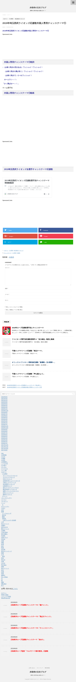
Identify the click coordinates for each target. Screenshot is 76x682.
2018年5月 (4, 436)
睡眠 (3, 517)
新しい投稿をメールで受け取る (14, 309)
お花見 (3, 460)
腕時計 (3, 575)
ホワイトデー (5, 506)
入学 (2, 522)
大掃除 (3, 530)
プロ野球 (11, 250)
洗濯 (2, 561)
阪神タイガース (7, 494)
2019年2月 (4, 422)
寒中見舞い (4, 534)
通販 (2, 582)
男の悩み (3, 565)
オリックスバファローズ (10, 475)
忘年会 (3, 539)
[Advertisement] (38, 46)
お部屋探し (4, 462)
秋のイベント (5, 568)
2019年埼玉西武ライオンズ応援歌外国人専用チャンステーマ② (24, 387)
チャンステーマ (7, 253)
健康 (2, 511)
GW (2, 453)
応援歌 (18, 253)
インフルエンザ (6, 513)
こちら (15, 588)
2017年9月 (4, 450)
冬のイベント (5, 523)
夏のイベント (5, 529)
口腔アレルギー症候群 (9, 520)
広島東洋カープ (7, 486)
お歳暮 (3, 458)
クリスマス (4, 468)
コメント (7, 267)
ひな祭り (3, 465)
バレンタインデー (6, 498)
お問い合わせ (32, 668)
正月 (2, 554)
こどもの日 (4, 463)
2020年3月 (4, 407)
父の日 (3, 563)
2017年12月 (4, 445)
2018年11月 (4, 426)
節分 (2, 570)
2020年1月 (4, 409)
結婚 (2, 572)
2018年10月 (4, 428)
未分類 (3, 549)
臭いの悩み (4, 577)
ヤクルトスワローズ (9, 477)
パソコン (3, 499)
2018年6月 (4, 434)
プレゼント (4, 501)
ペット (3, 503)
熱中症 (4, 515)
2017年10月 (4, 448)
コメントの (6, 596)
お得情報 (3, 455)
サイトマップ (40, 668)
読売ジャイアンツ (8, 493)
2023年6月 (4, 397)
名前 (6, 288)
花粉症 (4, 518)
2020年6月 (4, 403)
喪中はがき (4, 527)
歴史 (2, 558)
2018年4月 (4, 438)
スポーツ (6, 250)
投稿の (4, 595)
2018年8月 (4, 431)
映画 (2, 547)
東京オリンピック (6, 551)
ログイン (3, 593)
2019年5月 (4, 417)
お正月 (3, 456)
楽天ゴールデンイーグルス (11, 487)
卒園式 (3, 525)
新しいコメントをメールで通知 (14, 307)
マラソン (4, 496)
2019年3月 (4, 421)
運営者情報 (47, 668)
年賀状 (3, 535)
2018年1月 (4, 443)
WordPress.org (5, 598)
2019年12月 (4, 410)
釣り (2, 585)
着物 (2, 566)
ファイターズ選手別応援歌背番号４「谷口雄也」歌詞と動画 (33, 339)
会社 (2, 510)
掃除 (2, 542)
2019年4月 (4, 419)
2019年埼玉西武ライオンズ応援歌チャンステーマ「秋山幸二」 (24, 385)
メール (7, 294)
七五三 (3, 508)
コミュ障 (3, 470)
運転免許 (3, 584)
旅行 (2, 546)
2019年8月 (4, 412)
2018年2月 (4, 441)
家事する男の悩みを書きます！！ (38, 675)
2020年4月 (4, 405)
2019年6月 (4, 416)
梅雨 (2, 553)
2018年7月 (4, 433)
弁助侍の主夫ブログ (38, 8)
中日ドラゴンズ (7, 479)
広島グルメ (4, 537)
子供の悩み (4, 532)
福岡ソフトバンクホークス (11, 491)
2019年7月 (4, 414)
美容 (2, 573)
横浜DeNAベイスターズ (10, 489)
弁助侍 (11, 257)
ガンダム (3, 467)
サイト (6, 300)
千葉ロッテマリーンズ (9, 482)
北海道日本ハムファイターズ (11, 480)
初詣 (3, 556)
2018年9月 (4, 429)
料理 (2, 544)
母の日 (3, 560)
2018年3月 (4, 440)
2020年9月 (4, 402)
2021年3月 (4, 398)
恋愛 (2, 541)
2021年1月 (4, 400)
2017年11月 (4, 446)
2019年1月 (4, 424)
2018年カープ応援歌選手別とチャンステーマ (28, 328)
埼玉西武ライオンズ (18, 250)
